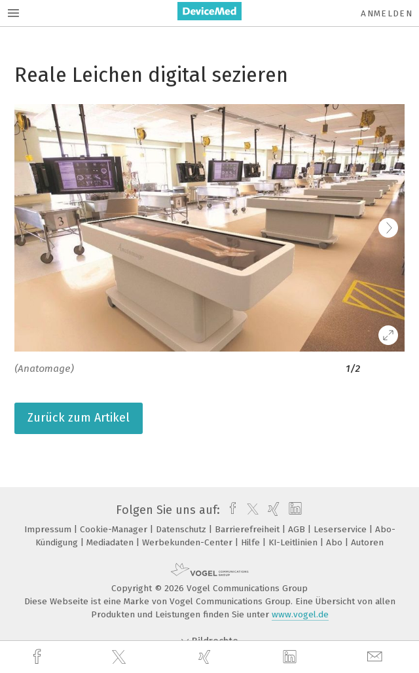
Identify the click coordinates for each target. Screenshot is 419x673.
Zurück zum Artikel (78, 417)
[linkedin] (291, 657)
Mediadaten (111, 542)
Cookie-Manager (115, 529)
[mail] (376, 657)
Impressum (49, 529)
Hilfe (252, 542)
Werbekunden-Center (188, 542)
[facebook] (38, 657)
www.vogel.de (300, 614)
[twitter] (120, 657)
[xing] (206, 657)
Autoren (367, 542)
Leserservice (341, 529)
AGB (298, 529)
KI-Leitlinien (294, 542)
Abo (335, 542)
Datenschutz (182, 529)
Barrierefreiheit (248, 529)
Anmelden (386, 13)
